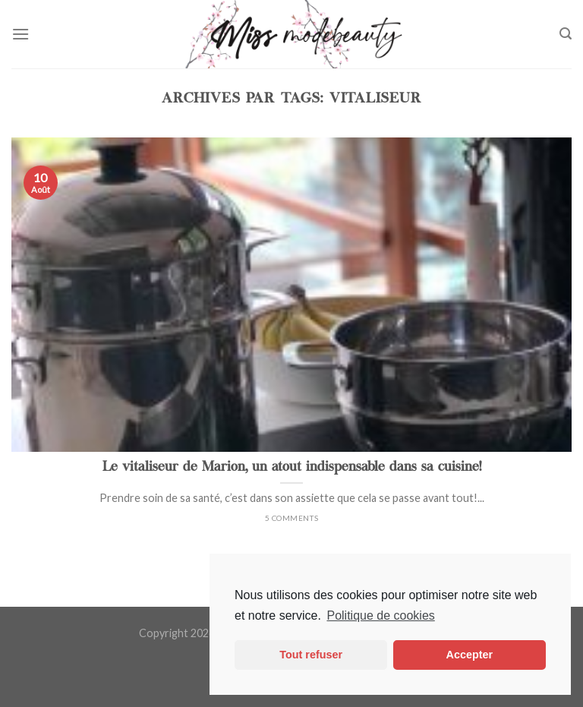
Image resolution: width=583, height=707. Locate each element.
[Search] (565, 34)
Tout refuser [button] (310, 655)
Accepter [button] (469, 655)
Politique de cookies (380, 615)
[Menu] (20, 33)
